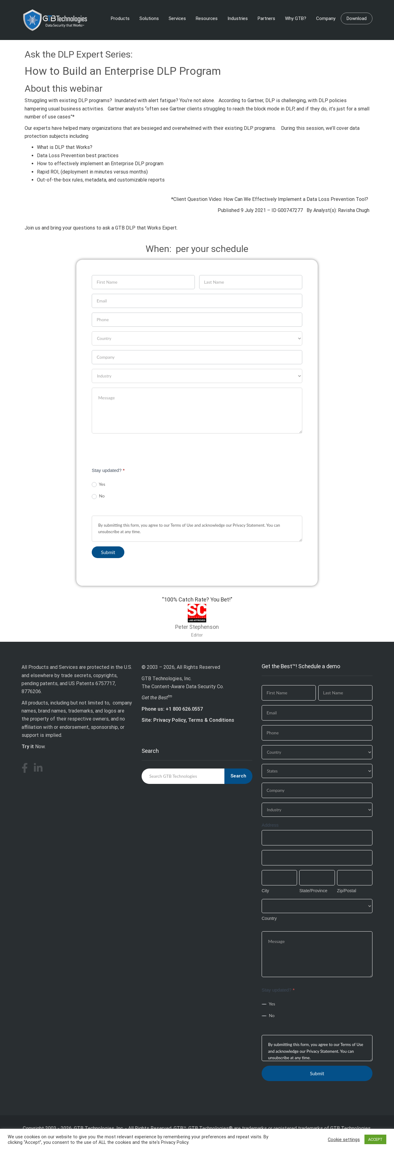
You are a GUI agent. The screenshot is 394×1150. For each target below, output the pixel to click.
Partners (266, 18)
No (98, 496)
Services (177, 18)
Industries (237, 18)
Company (326, 18)
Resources (207, 18)
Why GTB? (295, 18)
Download (357, 18)
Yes (98, 484)
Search (238, 776)
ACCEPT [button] (375, 1139)
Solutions (149, 18)
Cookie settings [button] (344, 1139)
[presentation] (138, 450)
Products (120, 18)
